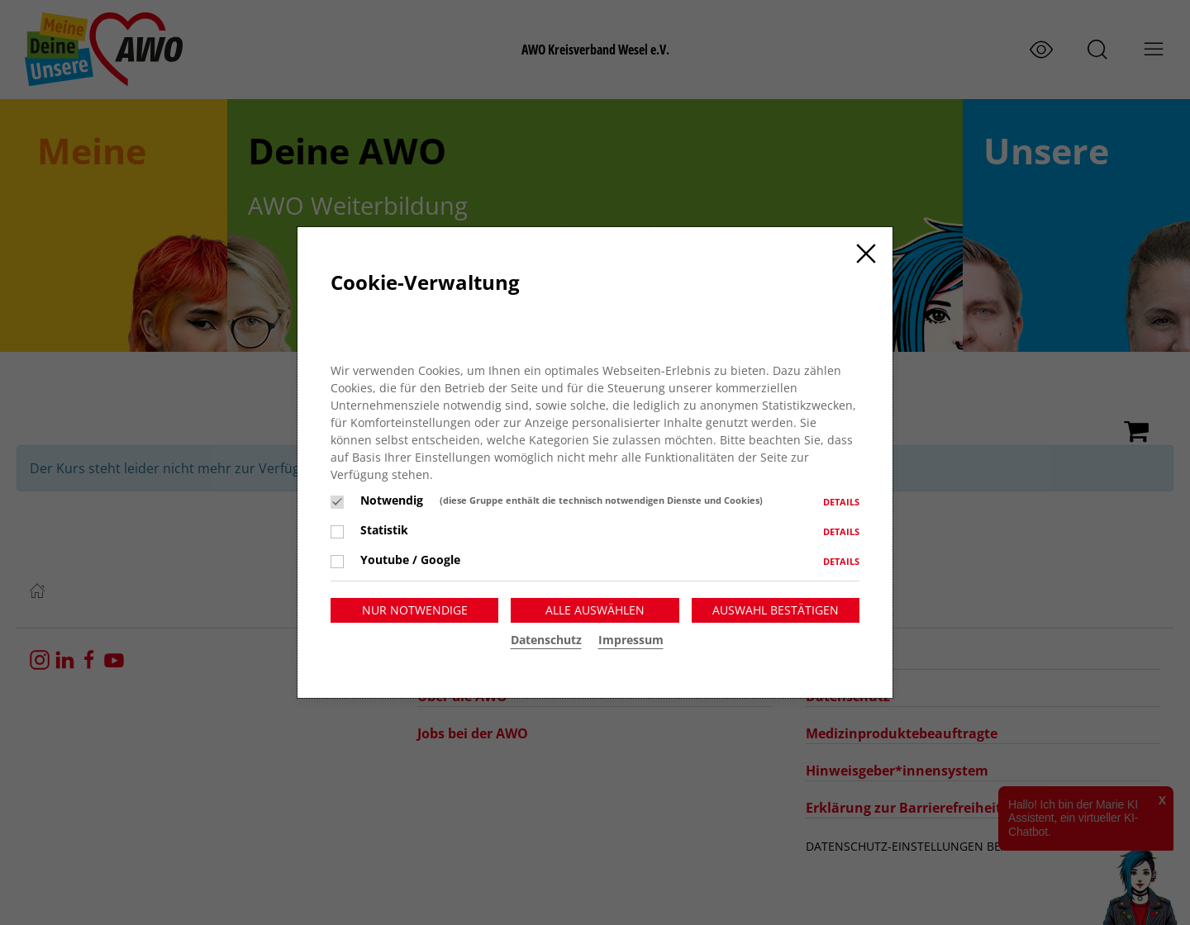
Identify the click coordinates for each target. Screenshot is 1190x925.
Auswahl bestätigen (775, 610)
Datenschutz (546, 640)
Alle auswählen (595, 610)
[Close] (866, 253)
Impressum (631, 640)
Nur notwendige (415, 610)
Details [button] (841, 502)
